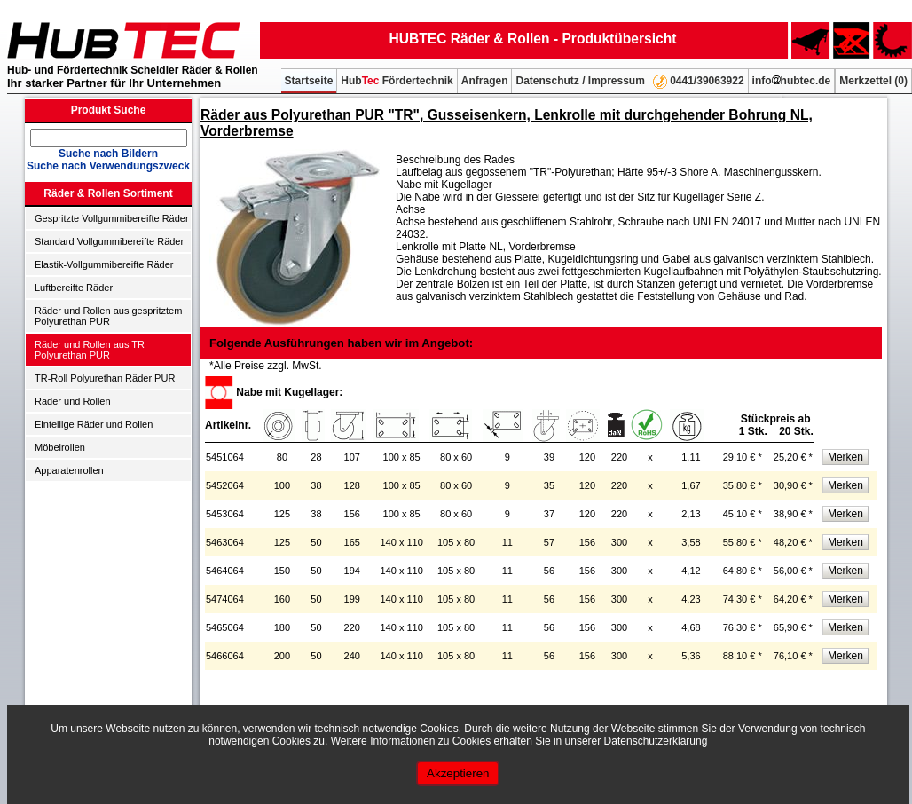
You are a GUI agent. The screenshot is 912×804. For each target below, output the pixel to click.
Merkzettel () (873, 81)
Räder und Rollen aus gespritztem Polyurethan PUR (108, 316)
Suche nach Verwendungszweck (108, 166)
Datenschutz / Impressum (579, 81)
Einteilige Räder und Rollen (94, 424)
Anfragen (484, 81)
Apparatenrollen (69, 470)
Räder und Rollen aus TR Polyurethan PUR (90, 349)
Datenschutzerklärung (656, 741)
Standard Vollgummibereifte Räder (109, 241)
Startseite (309, 81)
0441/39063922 (698, 82)
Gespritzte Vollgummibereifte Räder (112, 218)
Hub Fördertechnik (396, 81)
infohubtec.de (791, 81)
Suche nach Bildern (108, 153)
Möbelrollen (60, 447)
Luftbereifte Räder (74, 287)
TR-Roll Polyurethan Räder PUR (105, 378)
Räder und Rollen (73, 401)
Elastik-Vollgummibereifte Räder (104, 264)
